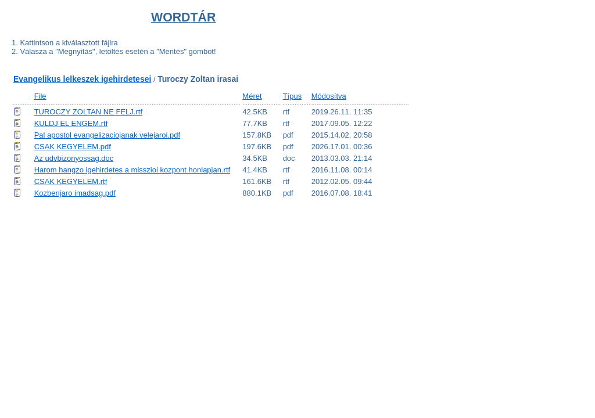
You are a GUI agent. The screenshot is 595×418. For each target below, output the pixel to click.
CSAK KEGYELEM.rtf (70, 181)
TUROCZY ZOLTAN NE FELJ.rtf (88, 111)
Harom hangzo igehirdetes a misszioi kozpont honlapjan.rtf (132, 169)
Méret (251, 96)
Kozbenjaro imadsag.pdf (75, 193)
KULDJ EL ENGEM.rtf (71, 123)
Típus (292, 96)
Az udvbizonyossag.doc (74, 158)
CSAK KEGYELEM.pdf (72, 146)
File (40, 96)
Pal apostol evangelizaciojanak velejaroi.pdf (107, 135)
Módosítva (328, 96)
